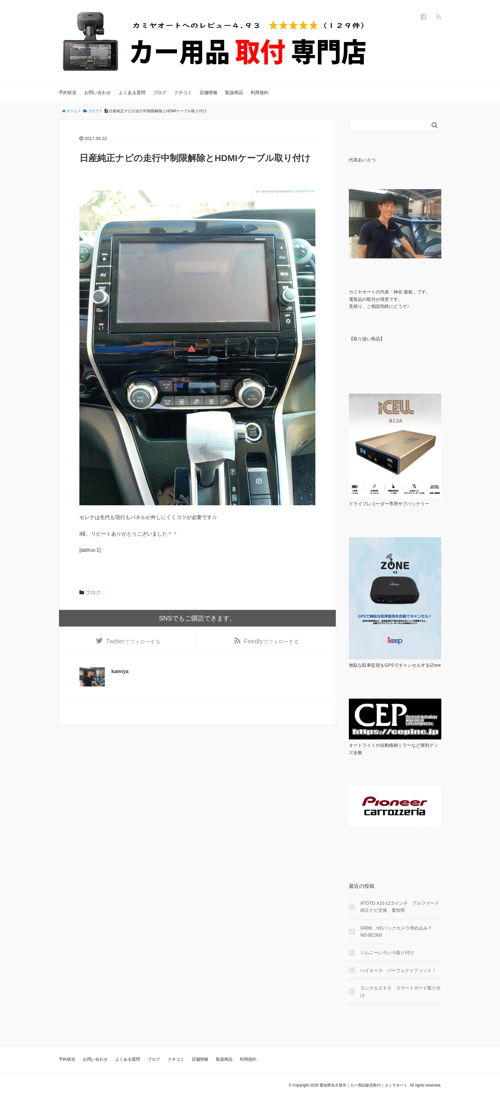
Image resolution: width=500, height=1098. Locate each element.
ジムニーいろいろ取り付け (387, 952)
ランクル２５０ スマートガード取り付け (400, 991)
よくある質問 (132, 92)
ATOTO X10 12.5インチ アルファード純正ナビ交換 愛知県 (399, 907)
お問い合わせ (97, 92)
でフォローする (133, 641)
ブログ (159, 92)
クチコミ (183, 92)
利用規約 (259, 92)
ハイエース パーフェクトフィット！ (398, 970)
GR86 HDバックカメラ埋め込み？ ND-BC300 (398, 931)
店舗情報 (208, 92)
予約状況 (68, 92)
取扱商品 (234, 92)
